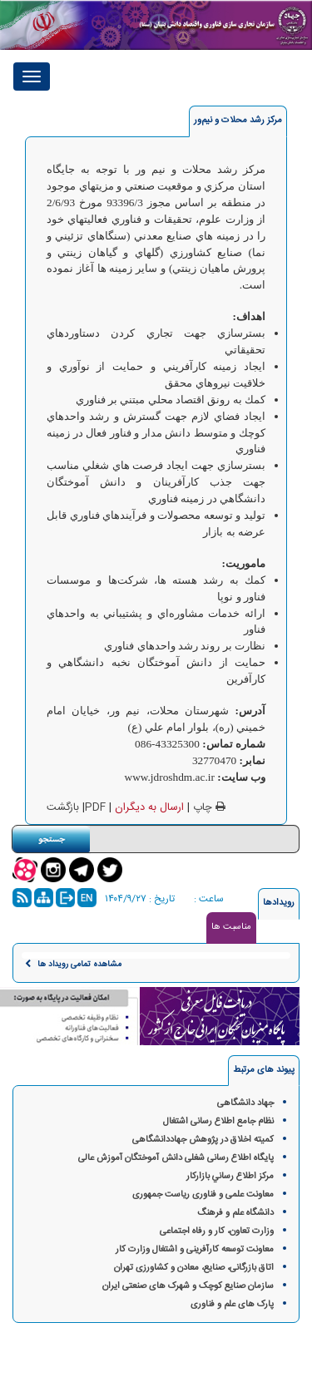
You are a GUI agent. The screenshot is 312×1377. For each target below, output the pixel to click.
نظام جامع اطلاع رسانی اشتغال (218, 1121)
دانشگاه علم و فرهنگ (235, 1213)
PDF (95, 808)
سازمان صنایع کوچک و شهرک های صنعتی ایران (188, 1286)
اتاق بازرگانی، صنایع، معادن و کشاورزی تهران (194, 1268)
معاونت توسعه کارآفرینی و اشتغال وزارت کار (195, 1249)
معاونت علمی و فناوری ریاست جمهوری (203, 1194)
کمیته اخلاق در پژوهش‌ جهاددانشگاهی (203, 1140)
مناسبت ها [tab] (231, 927)
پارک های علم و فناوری (232, 1304)
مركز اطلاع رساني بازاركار (230, 1176)
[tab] (238, 121)
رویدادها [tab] (279, 903)
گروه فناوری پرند (99, 1359)
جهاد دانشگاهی (245, 1103)
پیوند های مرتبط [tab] (264, 1070)
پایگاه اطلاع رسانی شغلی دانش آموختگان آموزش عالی (176, 1158)
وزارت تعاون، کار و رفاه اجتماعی (217, 1231)
